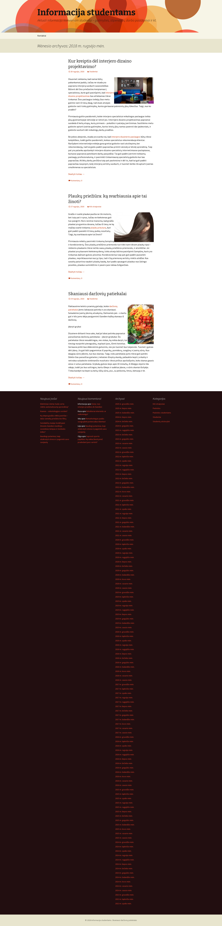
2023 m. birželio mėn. (124, 434)
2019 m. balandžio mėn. (125, 623)
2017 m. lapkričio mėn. (124, 689)
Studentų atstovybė (161, 421)
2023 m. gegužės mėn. (124, 439)
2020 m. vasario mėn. (124, 583)
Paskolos (156, 408)
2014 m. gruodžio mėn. (124, 842)
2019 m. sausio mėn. (123, 627)
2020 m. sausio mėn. (123, 588)
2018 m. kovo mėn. (123, 671)
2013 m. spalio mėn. (123, 903)
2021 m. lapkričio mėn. (124, 504)
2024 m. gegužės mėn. (124, 426)
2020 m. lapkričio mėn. (124, 544)
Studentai (93, 71)
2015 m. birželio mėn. (124, 816)
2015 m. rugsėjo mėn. (124, 802)
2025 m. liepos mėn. (123, 408)
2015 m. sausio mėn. (123, 838)
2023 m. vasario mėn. (124, 443)
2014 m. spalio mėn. (123, 851)
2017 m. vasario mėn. (124, 728)
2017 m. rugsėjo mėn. (124, 697)
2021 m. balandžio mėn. (125, 526)
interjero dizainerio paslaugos (125, 136)
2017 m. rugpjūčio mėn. (124, 702)
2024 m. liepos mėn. (123, 417)
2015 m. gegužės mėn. (124, 820)
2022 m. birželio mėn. (124, 478)
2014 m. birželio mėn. (124, 868)
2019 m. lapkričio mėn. (124, 596)
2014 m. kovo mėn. (123, 881)
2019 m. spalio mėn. (123, 601)
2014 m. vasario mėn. (124, 886)
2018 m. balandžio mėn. (125, 667)
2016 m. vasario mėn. (124, 781)
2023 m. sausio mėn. (123, 447)
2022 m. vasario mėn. (124, 496)
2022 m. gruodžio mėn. (124, 452)
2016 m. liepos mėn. (123, 759)
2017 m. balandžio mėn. (125, 719)
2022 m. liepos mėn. (123, 474)
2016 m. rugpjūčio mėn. (124, 754)
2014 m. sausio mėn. (123, 890)
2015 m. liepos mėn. (123, 811)
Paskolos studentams (162, 412)
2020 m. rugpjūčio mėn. (124, 557)
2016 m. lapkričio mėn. (124, 741)
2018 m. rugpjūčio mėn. (124, 649)
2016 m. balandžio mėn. (125, 772)
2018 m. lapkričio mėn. (124, 636)
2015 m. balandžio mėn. (125, 824)
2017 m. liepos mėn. (123, 706)
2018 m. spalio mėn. (123, 640)
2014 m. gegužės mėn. (124, 873)
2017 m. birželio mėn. (124, 710)
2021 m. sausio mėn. (123, 535)
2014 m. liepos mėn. (123, 864)
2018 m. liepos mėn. (123, 653)
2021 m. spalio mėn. (123, 509)
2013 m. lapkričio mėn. (124, 899)
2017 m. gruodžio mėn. (124, 684)
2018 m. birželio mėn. (124, 658)
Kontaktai (41, 35)
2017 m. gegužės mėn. (124, 715)
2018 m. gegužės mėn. (124, 662)
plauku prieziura (98, 227)
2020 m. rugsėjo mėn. (124, 553)
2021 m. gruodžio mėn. (124, 500)
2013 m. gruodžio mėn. (124, 894)
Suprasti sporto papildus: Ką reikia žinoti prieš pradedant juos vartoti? (90, 439)
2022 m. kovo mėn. (123, 491)
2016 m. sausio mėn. (123, 785)
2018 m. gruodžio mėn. (124, 632)
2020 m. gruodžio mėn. (124, 539)
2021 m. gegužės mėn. (124, 522)
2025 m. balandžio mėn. (125, 412)
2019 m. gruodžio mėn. (124, 592)
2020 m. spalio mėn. (123, 548)
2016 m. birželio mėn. (124, 763)
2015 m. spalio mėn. (123, 798)
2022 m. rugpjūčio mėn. (124, 469)
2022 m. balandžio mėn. (125, 487)
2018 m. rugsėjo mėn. (124, 645)
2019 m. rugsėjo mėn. (124, 605)
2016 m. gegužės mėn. (124, 767)
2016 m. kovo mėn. (123, 776)
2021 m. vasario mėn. (124, 531)
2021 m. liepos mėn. (123, 518)
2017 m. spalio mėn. (123, 693)
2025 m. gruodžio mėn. (124, 404)
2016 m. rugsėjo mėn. (124, 750)
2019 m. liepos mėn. (123, 614)
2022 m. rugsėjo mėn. (124, 465)
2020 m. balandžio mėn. (125, 575)
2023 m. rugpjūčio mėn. (124, 430)
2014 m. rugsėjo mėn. (124, 855)
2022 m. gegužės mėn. (124, 483)
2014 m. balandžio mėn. (125, 877)
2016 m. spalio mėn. (123, 745)
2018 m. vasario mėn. (124, 675)
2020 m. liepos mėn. (123, 561)
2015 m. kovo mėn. (123, 829)
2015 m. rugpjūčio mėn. (124, 807)
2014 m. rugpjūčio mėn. (124, 859)
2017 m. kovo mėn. (123, 724)
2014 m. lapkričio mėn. (124, 846)
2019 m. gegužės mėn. (124, 618)
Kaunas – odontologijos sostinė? (54, 411)
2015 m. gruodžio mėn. (124, 789)
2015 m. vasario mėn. (124, 833)
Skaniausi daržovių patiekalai (97, 293)
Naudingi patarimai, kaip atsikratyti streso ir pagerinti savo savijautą (54, 439)
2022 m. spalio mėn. (123, 461)
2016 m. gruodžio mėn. (124, 737)
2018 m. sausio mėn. (123, 680)
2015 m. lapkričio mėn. (124, 794)
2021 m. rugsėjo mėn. (124, 513)
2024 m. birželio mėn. (124, 421)
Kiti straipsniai (95, 206)
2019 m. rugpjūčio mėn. (124, 610)
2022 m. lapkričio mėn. (124, 456)
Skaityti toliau (76, 174)
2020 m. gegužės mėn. (124, 570)
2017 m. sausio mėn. (123, 732)
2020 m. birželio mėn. (124, 566)
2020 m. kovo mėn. (123, 579)
